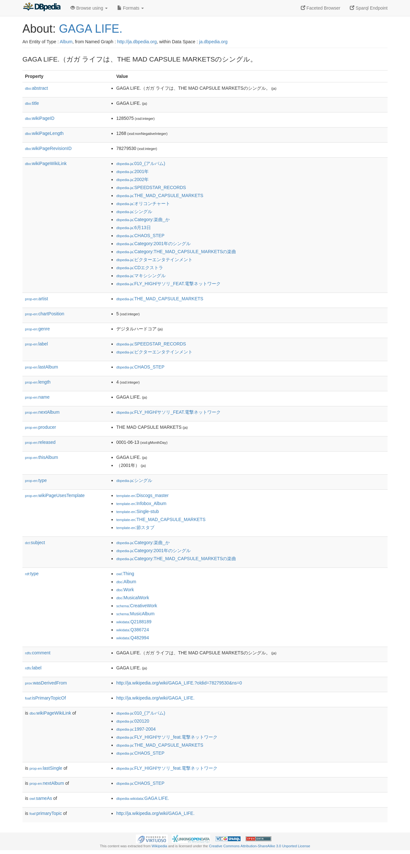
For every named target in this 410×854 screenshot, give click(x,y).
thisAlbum (41, 457)
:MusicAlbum (135, 613)
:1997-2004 (136, 729)
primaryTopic (45, 813)
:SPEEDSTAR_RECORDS (151, 187)
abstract (36, 88)
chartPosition (44, 313)
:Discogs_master (142, 495)
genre (37, 328)
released (40, 442)
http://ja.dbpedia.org (137, 41)
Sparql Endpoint (369, 8)
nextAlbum (42, 412)
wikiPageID (39, 118)
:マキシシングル (141, 275)
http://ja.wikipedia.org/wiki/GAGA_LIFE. (155, 698)
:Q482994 (132, 637)
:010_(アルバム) (140, 163)
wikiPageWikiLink (46, 163)
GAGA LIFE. (90, 28)
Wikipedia (159, 846)
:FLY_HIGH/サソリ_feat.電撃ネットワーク (167, 737)
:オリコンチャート (143, 203)
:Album (126, 581)
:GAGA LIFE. (142, 798)
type (36, 480)
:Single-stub (137, 511)
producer (40, 427)
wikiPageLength (44, 133)
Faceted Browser (320, 8)
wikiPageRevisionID (48, 148)
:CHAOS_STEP (140, 235)
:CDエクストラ (139, 267)
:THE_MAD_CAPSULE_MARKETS (159, 195)
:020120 (132, 721)
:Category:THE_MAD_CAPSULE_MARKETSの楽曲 (176, 251)
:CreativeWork (136, 605)
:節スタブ (135, 527)
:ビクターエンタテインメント (154, 259)
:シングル (134, 211)
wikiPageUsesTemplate (55, 495)
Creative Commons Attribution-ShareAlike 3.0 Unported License (259, 846)
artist (36, 298)
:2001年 (132, 171)
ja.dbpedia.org (213, 41)
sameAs (40, 798)
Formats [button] (130, 8)
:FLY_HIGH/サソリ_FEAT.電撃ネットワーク (168, 283)
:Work (125, 589)
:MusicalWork (132, 597)
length (38, 382)
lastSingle (45, 768)
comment (37, 652)
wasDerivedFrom (46, 682)
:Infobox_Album (141, 503)
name (37, 397)
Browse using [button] (89, 8)
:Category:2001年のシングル (153, 243)
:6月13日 (133, 227)
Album (66, 41)
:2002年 (132, 179)
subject (35, 542)
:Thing (125, 573)
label (36, 343)
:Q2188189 (134, 621)
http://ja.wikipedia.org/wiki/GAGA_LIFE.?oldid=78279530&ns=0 (179, 682)
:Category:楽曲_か (143, 219)
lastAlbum (41, 366)
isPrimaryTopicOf (45, 698)
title (32, 103)
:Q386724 (132, 629)
